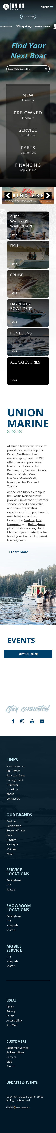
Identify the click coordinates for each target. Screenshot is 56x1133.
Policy (10, 1006)
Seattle (29, 520)
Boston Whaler (15, 830)
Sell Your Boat (15, 1052)
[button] (8, 195)
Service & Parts (15, 775)
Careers (11, 1057)
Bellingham (36, 524)
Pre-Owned (13, 771)
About (10, 794)
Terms (10, 1016)
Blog (9, 1061)
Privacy (10, 1011)
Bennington (13, 826)
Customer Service (17, 1048)
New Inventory (15, 766)
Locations (12, 789)
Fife (38, 520)
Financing (12, 784)
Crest (9, 835)
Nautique (12, 844)
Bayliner (11, 821)
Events (10, 1066)
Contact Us (13, 798)
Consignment (14, 780)
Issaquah (14, 524)
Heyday (11, 839)
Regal (9, 853)
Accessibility (14, 1020)
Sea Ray (11, 849)
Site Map (11, 1025)
